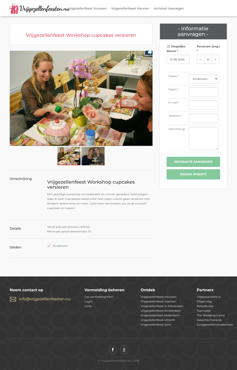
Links (88, 306)
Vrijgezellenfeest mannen (158, 301)
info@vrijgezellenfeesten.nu (44, 299)
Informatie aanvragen (193, 161)
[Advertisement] (193, 224)
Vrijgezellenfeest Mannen (130, 8)
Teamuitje (204, 310)
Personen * (208, 49)
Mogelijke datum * (176, 49)
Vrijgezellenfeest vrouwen (159, 296)
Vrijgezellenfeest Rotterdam (160, 315)
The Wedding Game (211, 315)
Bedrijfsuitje (205, 306)
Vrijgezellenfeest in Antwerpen (162, 306)
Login (88, 301)
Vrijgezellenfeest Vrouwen (87, 8)
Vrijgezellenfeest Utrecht (158, 320)
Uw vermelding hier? (99, 296)
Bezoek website (193, 174)
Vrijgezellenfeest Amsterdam (161, 310)
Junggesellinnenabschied (215, 324)
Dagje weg (204, 301)
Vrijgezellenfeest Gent (156, 324)
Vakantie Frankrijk (209, 320)
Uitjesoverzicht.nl (209, 296)
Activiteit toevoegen (169, 8)
